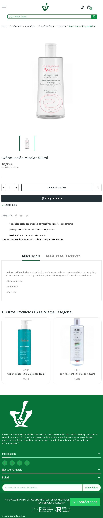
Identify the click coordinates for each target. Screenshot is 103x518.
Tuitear (21, 215)
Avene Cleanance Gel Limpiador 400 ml (26, 373)
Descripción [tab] (31, 256)
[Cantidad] (10, 187)
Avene (26, 370)
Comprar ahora (51, 198)
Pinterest (27, 215)
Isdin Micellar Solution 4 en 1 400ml (77, 373)
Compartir (16, 215)
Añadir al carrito (57, 187)
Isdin (77, 370)
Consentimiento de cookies (13, 516)
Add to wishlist (98, 187)
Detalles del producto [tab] (63, 256)
